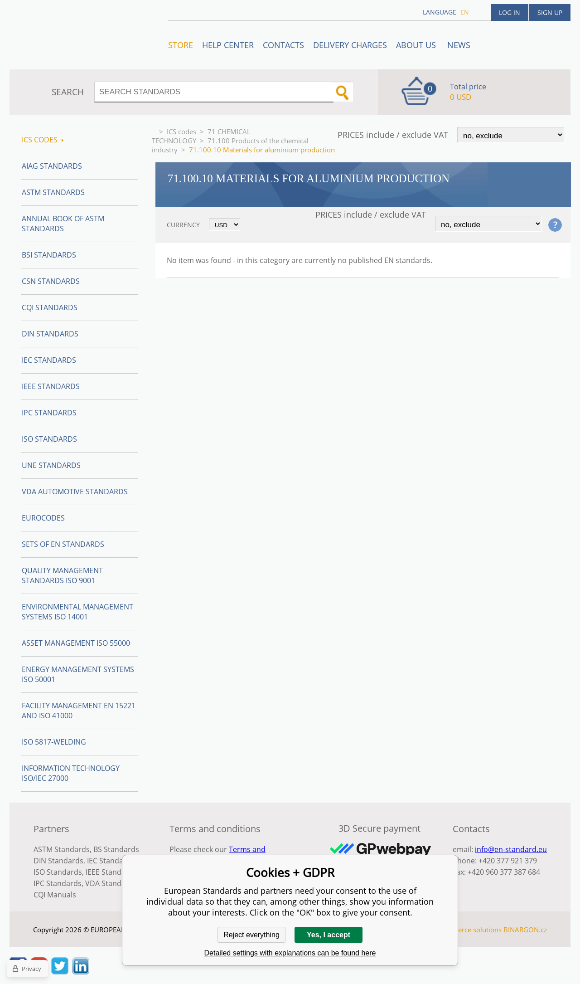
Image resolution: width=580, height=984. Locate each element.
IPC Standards (49, 413)
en (464, 12)
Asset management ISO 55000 (76, 643)
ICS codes (181, 131)
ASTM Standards (53, 192)
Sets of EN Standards (63, 544)
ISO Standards (49, 439)
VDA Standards (111, 883)
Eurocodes (43, 518)
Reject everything (251, 935)
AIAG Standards (52, 166)
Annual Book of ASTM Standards (63, 224)
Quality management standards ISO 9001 (62, 575)
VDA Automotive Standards (75, 492)
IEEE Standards (51, 386)
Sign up (549, 12)
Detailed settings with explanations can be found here (290, 953)
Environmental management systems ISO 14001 (77, 612)
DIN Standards (50, 334)
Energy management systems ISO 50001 (78, 674)
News (458, 44)
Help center (228, 44)
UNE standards (51, 465)
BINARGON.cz (525, 929)
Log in (509, 12)
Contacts (283, 44)
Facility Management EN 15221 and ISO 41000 (78, 711)
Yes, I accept (328, 935)
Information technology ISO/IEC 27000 (71, 773)
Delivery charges (350, 44)
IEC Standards (49, 360)
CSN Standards (51, 281)
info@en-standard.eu (511, 849)
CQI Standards (49, 307)
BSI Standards (49, 255)
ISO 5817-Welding (54, 742)
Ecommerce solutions (468, 929)
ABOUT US (417, 44)
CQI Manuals (55, 895)
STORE (180, 44)
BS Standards (116, 849)
